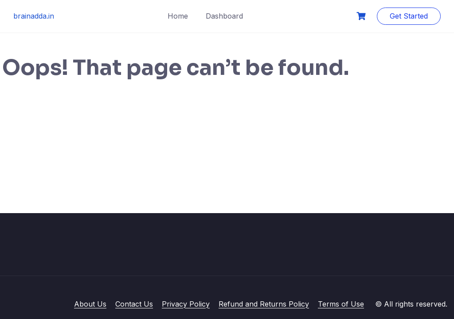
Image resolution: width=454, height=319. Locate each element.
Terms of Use (341, 304)
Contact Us (134, 304)
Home (178, 16)
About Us (90, 304)
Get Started (409, 16)
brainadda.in (33, 16)
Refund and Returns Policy (264, 304)
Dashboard (224, 16)
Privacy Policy (186, 304)
